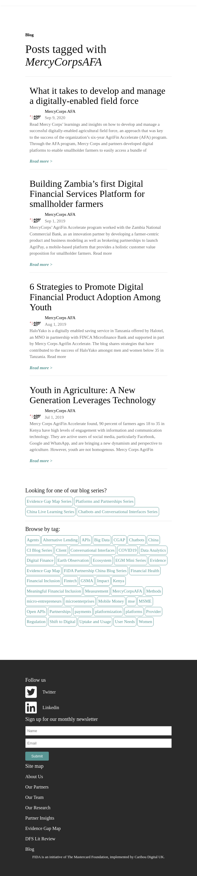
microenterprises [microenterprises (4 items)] (79, 601)
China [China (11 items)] (153, 540)
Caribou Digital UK (149, 857)
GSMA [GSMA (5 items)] (87, 580)
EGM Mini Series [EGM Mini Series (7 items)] (130, 560)
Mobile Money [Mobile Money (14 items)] (111, 601)
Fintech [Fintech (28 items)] (70, 580)
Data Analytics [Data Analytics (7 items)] (153, 550)
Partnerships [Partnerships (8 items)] (60, 611)
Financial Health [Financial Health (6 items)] (145, 570)
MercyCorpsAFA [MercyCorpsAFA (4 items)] (127, 591)
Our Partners (37, 786)
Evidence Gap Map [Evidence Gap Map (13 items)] (43, 570)
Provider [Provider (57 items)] (153, 611)
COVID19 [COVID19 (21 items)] (128, 550)
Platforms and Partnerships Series (105, 501)
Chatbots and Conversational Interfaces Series (118, 511)
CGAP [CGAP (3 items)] (119, 540)
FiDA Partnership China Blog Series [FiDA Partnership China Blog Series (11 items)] (95, 570)
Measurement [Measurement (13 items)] (97, 591)
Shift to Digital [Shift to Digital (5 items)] (63, 621)
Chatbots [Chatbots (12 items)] (136, 540)
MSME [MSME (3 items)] (145, 601)
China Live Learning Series (50, 511)
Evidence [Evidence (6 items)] (158, 560)
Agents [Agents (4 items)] (33, 540)
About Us (34, 776)
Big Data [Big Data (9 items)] (102, 540)
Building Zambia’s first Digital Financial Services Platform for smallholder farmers (87, 193)
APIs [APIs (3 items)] (86, 540)
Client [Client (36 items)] (61, 550)
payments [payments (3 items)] (83, 611)
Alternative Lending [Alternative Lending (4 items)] (60, 540)
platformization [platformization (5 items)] (108, 611)
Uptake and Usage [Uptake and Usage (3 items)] (95, 621)
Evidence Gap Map (43, 828)
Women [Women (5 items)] (145, 621)
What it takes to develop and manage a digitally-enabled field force (97, 95)
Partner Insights (39, 818)
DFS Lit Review (40, 838)
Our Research (38, 807)
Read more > (41, 161)
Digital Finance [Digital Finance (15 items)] (40, 560)
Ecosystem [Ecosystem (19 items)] (102, 560)
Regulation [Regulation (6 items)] (36, 621)
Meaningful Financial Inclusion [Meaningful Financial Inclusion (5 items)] (54, 591)
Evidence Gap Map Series (49, 501)
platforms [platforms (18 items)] (134, 611)
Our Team (34, 797)
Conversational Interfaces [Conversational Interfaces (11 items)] (93, 550)
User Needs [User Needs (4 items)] (125, 621)
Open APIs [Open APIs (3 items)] (36, 611)
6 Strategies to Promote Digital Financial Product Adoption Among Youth (95, 296)
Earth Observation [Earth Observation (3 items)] (73, 560)
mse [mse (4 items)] (131, 601)
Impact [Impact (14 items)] (103, 580)
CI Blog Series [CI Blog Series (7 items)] (39, 550)
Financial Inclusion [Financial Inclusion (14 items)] (43, 580)
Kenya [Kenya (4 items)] (118, 580)
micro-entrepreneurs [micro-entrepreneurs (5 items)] (44, 601)
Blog (29, 35)
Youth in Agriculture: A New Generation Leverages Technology (93, 395)
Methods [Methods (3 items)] (153, 591)
